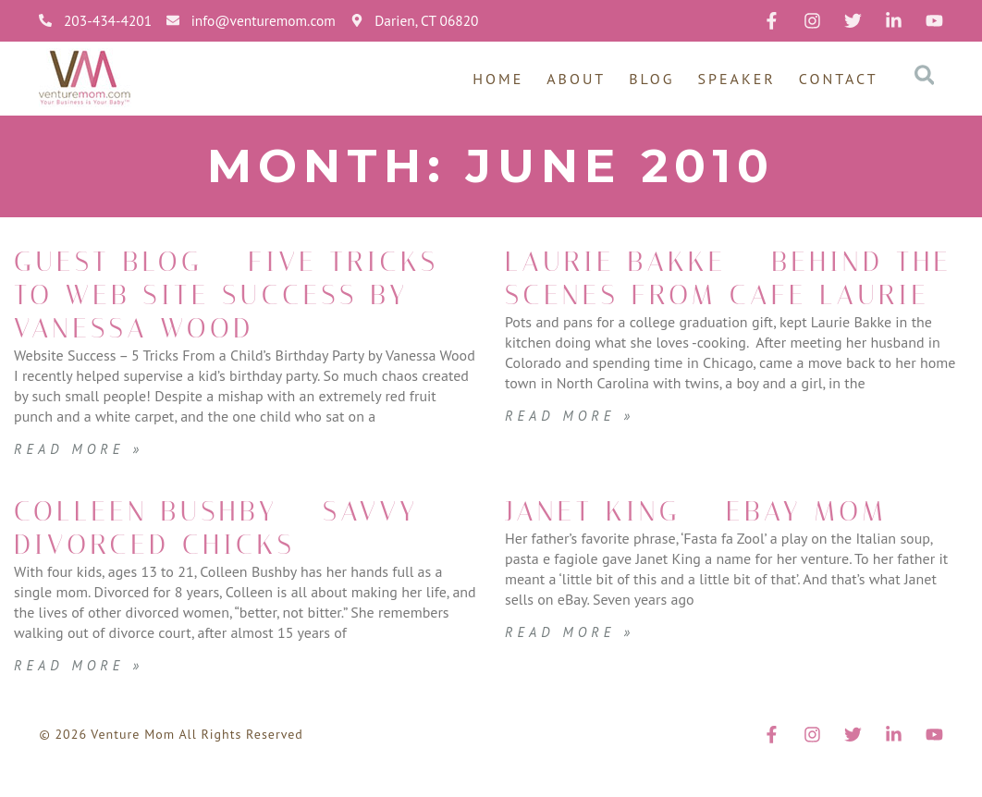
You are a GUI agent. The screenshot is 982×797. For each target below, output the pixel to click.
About (576, 78)
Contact (838, 78)
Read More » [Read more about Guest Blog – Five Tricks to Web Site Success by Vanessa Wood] (82, 481)
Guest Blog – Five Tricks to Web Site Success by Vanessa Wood (204, 311)
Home (498, 78)
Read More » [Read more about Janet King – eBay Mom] (573, 665)
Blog (651, 78)
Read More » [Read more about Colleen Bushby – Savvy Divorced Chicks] (82, 698)
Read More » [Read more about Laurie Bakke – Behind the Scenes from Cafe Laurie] (573, 448)
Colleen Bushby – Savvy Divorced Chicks (245, 561)
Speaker (737, 78)
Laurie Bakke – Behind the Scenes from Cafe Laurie (722, 295)
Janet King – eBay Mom (724, 544)
